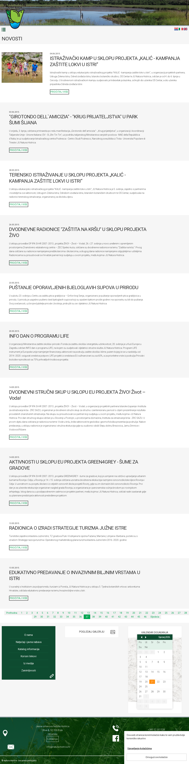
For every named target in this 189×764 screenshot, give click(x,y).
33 (61, 616)
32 (54, 616)
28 (185, 613)
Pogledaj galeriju (91, 631)
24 (159, 613)
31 (48, 616)
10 (69, 613)
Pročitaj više (59, 92)
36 (80, 616)
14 (95, 613)
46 (145, 616)
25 (166, 613)
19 (127, 613)
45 (138, 616)
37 (87, 616)
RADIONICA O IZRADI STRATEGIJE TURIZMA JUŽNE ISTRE (68, 528)
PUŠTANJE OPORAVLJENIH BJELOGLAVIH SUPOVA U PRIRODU (73, 287)
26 (172, 613)
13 (88, 613)
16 (108, 613)
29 (35, 616)
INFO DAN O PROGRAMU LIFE (39, 336)
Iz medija (28, 663)
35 (74, 616)
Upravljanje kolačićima (139, 748)
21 (140, 613)
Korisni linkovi (28, 656)
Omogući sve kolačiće (157, 757)
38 (93, 616)
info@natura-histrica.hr (58, 747)
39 (100, 616)
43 (126, 616)
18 (121, 613)
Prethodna (11, 613)
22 (146, 613)
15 (101, 613)
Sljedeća (154, 616)
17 (114, 613)
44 (132, 616)
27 (179, 613)
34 (67, 616)
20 (133, 613)
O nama (28, 634)
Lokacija (52, 738)
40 (106, 616)
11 (75, 613)
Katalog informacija (28, 649)
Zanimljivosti (28, 670)
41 (113, 616)
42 (119, 616)
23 (153, 613)
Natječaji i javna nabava (28, 642)
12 (82, 613)
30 (41, 616)
